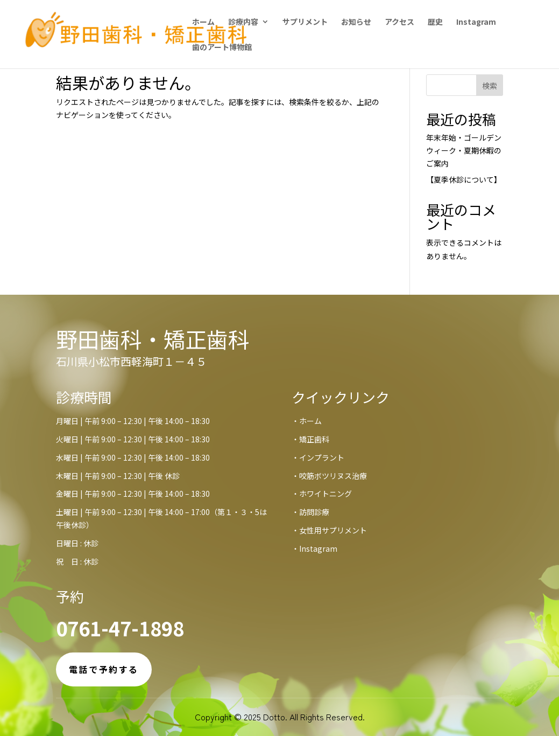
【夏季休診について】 (463, 179)
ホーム (203, 22)
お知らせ (356, 22)
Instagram (476, 22)
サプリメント (305, 22)
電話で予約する (104, 669)
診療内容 (243, 22)
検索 (489, 85)
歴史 (435, 22)
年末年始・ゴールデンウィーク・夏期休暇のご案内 (463, 150)
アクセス (399, 22)
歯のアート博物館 (222, 47)
